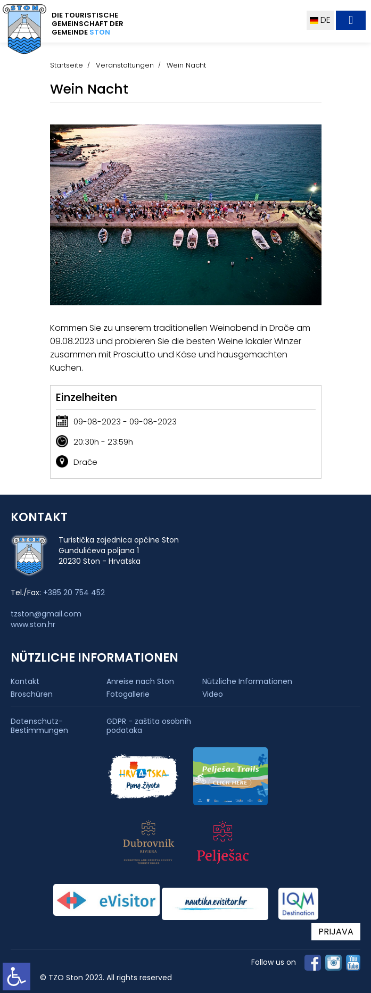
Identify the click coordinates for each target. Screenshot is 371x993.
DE (320, 20)
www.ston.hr (33, 624)
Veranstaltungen (125, 65)
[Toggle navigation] (351, 20)
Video (212, 694)
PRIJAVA (336, 931)
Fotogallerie (128, 694)
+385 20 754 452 (74, 592)
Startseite (66, 65)
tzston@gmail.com (46, 613)
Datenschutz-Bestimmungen (39, 726)
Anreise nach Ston (140, 681)
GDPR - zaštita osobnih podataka (148, 726)
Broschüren (32, 694)
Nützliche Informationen (247, 681)
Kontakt (25, 681)
